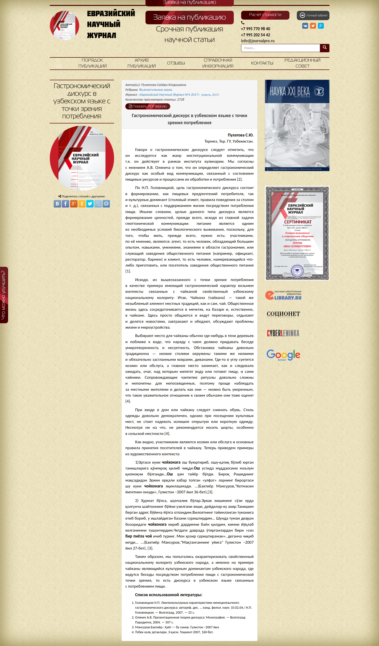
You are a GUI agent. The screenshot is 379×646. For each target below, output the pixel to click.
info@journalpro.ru (258, 40)
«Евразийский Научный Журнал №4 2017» (178, 95)
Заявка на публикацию (189, 17)
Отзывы (176, 63)
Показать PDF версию (148, 106)
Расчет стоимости (265, 15)
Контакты (262, 63)
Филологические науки (155, 90)
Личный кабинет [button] (314, 15)
